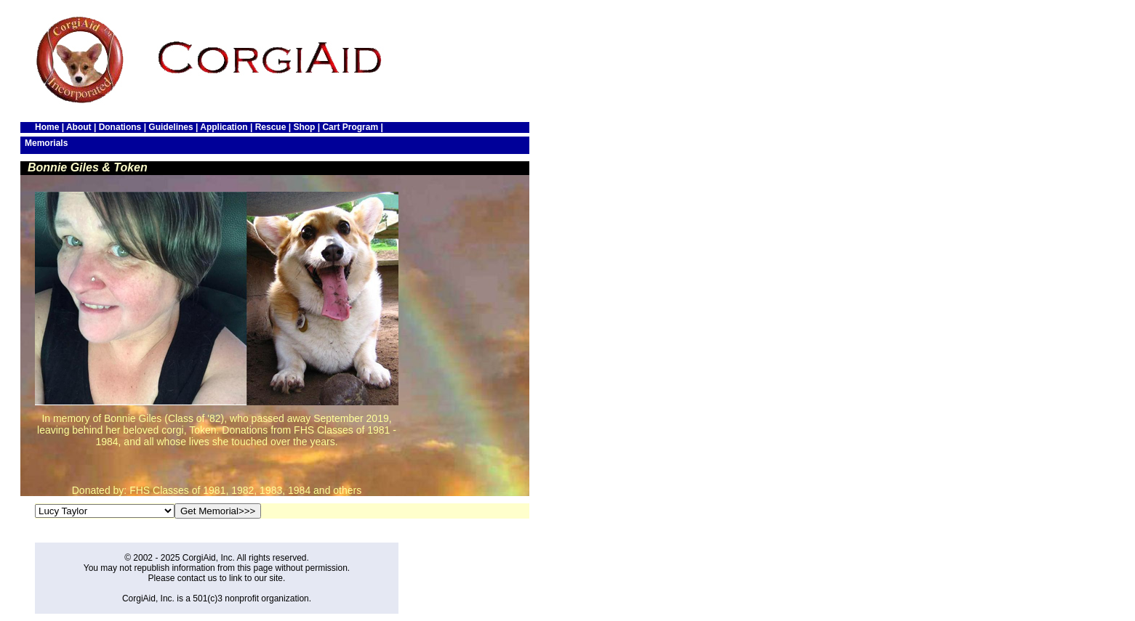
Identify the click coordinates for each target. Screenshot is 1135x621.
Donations (120, 127)
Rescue (270, 127)
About (79, 127)
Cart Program (350, 127)
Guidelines (170, 127)
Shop (304, 127)
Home (47, 127)
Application (223, 127)
